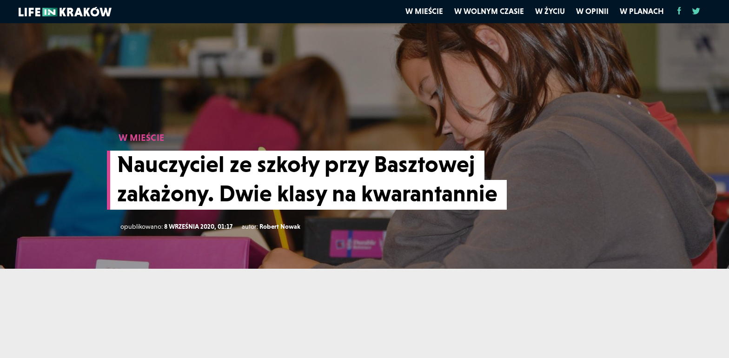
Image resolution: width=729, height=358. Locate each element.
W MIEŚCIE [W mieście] (142, 138)
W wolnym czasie (489, 11)
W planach (642, 11)
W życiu (550, 11)
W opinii (592, 11)
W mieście (424, 11)
